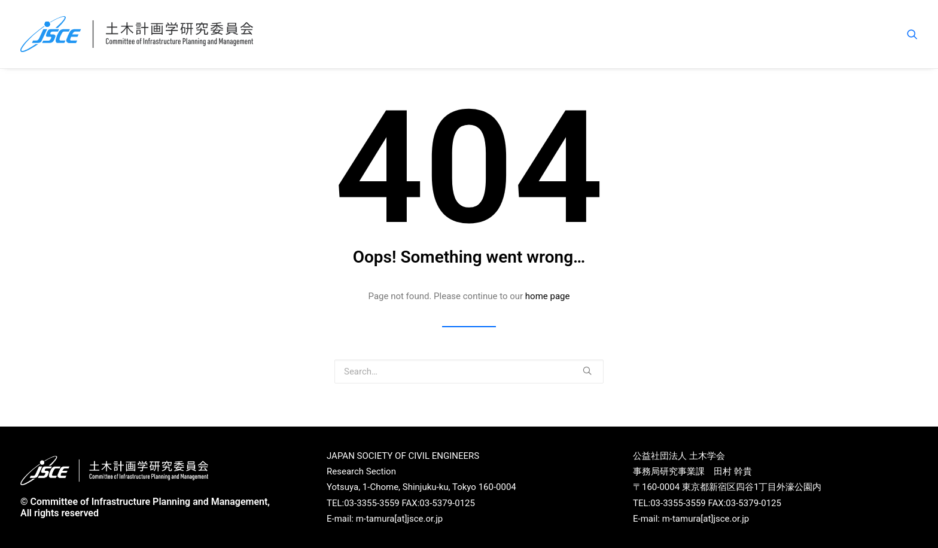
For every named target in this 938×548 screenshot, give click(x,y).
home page (547, 296)
